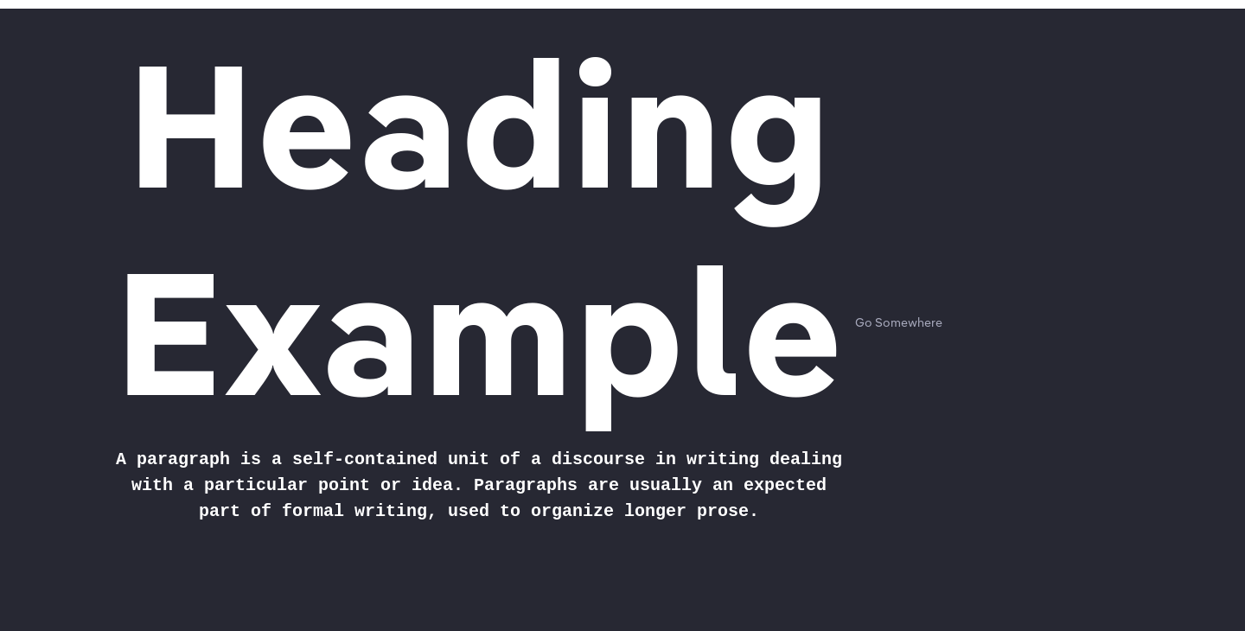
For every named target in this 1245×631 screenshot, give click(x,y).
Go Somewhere (898, 323)
